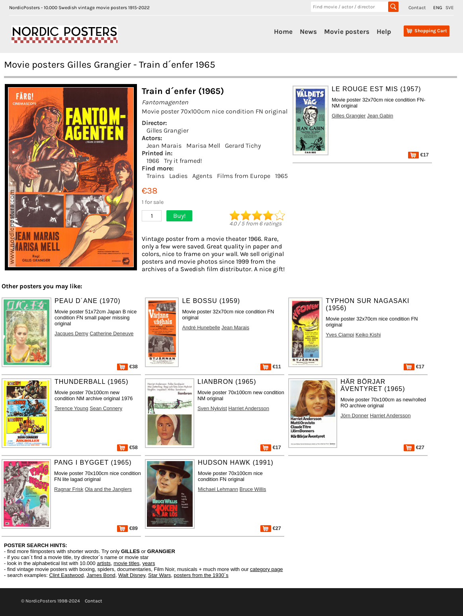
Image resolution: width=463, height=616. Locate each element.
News (308, 31)
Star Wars (159, 575)
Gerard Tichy (243, 145)
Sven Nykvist (212, 408)
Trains (155, 176)
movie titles (126, 563)
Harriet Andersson (249, 408)
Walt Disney (131, 575)
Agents (202, 176)
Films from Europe (243, 176)
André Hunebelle (201, 327)
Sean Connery (106, 408)
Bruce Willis (253, 489)
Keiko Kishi (368, 335)
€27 (414, 447)
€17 (418, 155)
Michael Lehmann (218, 489)
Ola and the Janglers (108, 489)
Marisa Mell (203, 145)
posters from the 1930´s (201, 575)
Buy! (179, 215)
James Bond (100, 575)
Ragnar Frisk (68, 489)
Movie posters (346, 31)
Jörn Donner (354, 415)
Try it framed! (183, 160)
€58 (127, 447)
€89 (127, 528)
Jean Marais (164, 145)
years (149, 563)
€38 (127, 367)
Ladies (178, 176)
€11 (270, 367)
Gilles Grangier (168, 130)
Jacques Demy (71, 333)
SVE (449, 7)
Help (384, 31)
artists (104, 563)
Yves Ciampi (340, 335)
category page (266, 569)
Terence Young (71, 408)
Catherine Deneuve (111, 333)
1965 (281, 176)
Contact (417, 7)
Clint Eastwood (66, 575)
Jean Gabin (380, 116)
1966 (153, 160)
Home (283, 31)
